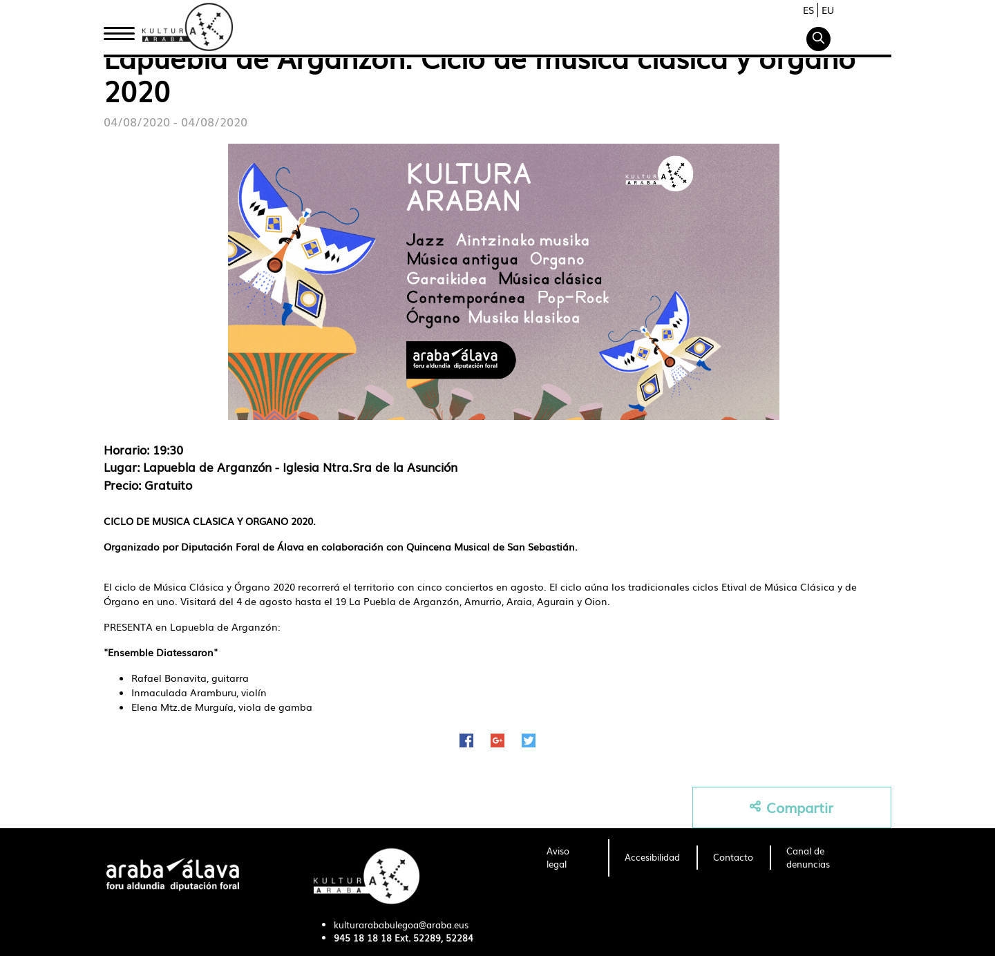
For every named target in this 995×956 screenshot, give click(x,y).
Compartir (791, 807)
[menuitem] (569, 858)
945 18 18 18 (363, 937)
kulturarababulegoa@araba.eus (401, 924)
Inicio (119, 30)
